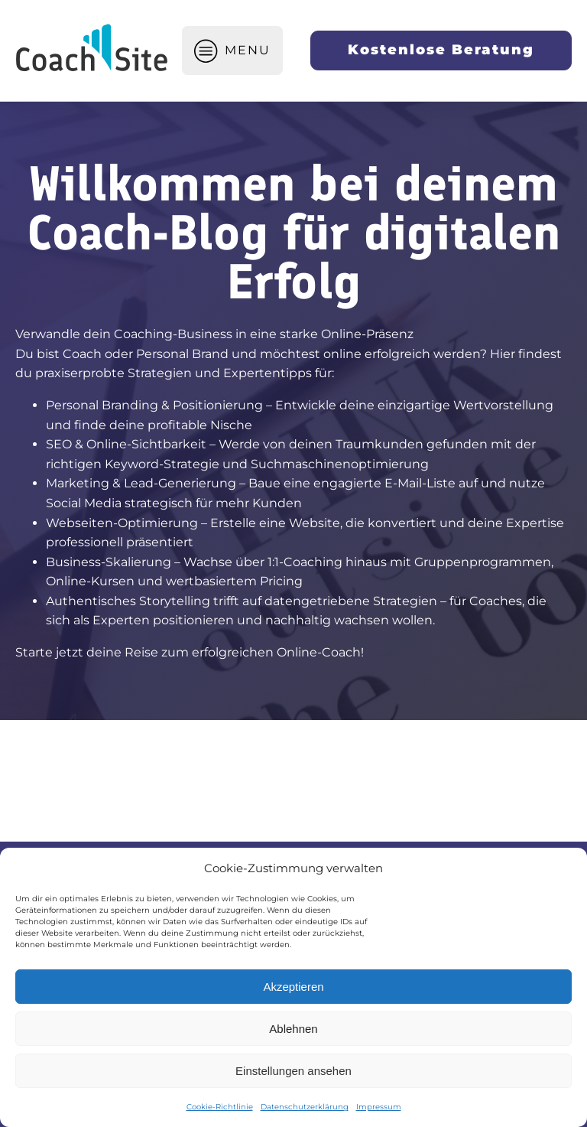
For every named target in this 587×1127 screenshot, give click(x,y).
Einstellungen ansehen (293, 1070)
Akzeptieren (293, 986)
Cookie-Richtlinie (219, 1107)
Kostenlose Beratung (441, 49)
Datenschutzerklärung (305, 1107)
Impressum (378, 1107)
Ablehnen (293, 1028)
